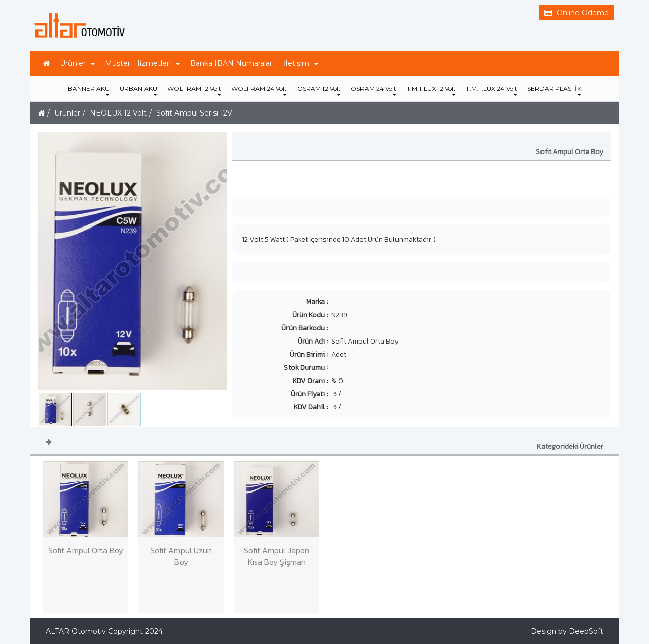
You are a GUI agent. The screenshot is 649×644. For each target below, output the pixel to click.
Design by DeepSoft (567, 631)
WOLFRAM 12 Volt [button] (194, 90)
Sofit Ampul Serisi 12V (194, 113)
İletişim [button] (301, 63)
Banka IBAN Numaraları (232, 63)
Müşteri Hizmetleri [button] (142, 63)
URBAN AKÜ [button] (138, 90)
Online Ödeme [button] (576, 12)
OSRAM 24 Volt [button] (373, 90)
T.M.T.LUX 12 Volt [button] (431, 90)
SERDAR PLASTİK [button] (554, 90)
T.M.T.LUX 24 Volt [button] (491, 90)
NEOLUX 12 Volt (118, 113)
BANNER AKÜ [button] (89, 90)
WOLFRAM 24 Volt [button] (259, 90)
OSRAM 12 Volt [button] (319, 90)
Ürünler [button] (77, 63)
